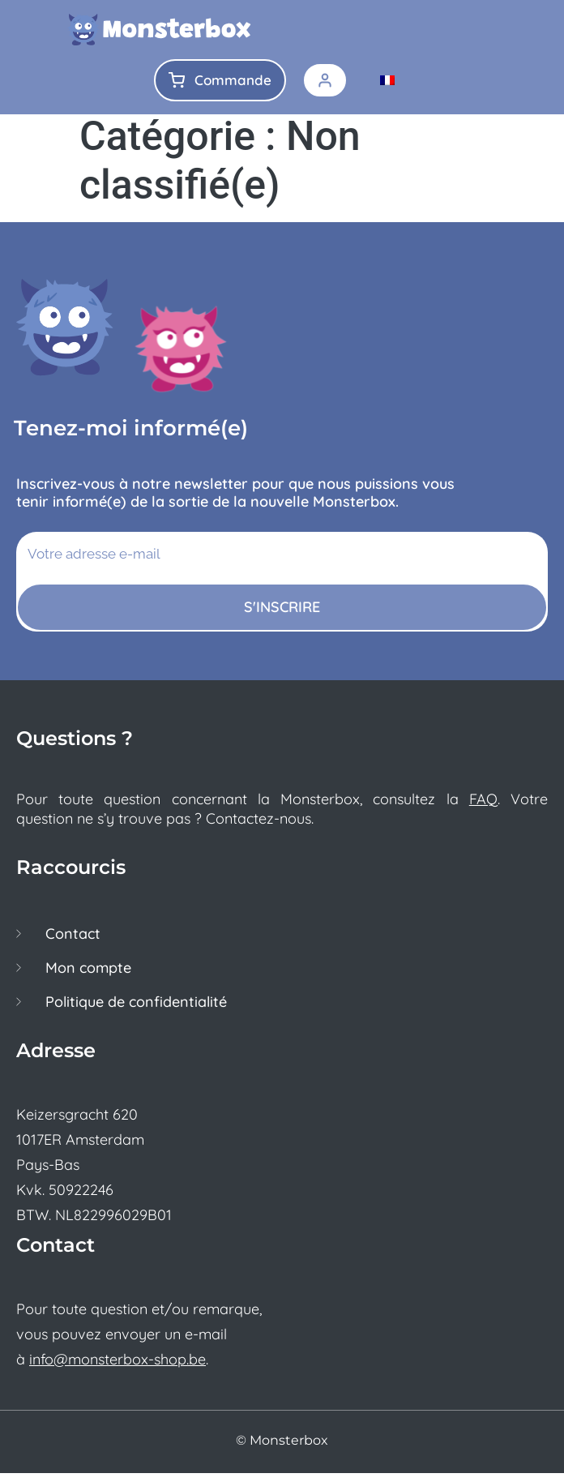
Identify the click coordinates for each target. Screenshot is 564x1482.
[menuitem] (387, 80)
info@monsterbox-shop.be (117, 1368)
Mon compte (88, 977)
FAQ (483, 808)
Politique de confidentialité (136, 1011)
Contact (72, 943)
